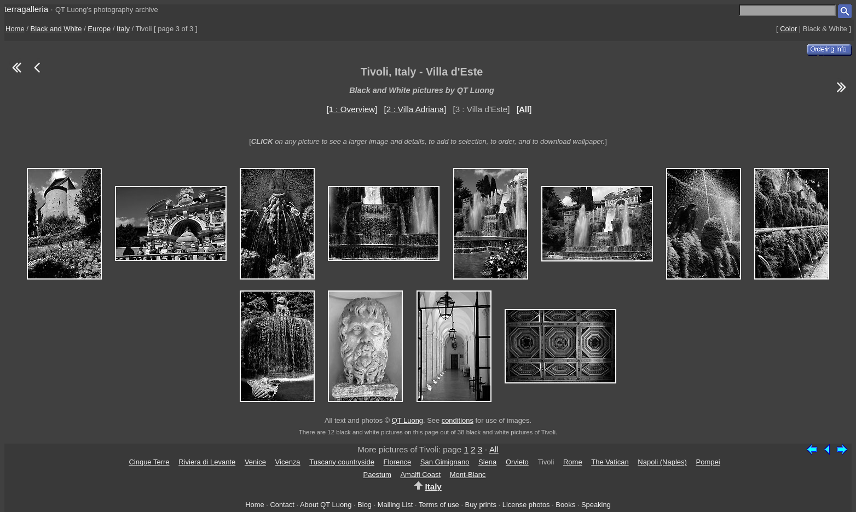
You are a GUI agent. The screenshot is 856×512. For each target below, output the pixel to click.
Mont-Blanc (468, 474)
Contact (282, 505)
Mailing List (395, 505)
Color (788, 29)
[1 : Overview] (351, 109)
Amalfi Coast (420, 474)
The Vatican (609, 462)
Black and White (56, 29)
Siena (487, 462)
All (494, 449)
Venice (255, 462)
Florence (398, 462)
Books (565, 505)
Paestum (377, 474)
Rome (572, 462)
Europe (99, 29)
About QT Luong (325, 505)
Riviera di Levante (206, 462)
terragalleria (26, 9)
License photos (526, 505)
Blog (364, 505)
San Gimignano (445, 462)
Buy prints (480, 505)
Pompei (708, 462)
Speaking (596, 505)
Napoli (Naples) (662, 462)
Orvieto (517, 462)
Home (15, 29)
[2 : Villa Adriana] (415, 109)
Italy (123, 29)
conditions (457, 420)
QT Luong (407, 420)
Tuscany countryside (341, 462)
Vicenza (287, 462)
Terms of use (439, 505)
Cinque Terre (149, 462)
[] (524, 109)
